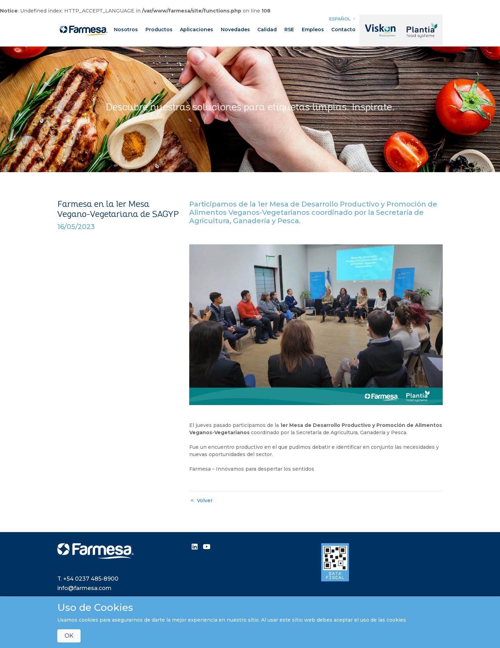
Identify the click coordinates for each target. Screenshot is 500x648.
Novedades (235, 29)
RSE (289, 29)
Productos (159, 29)
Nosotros (126, 29)
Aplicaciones (196, 29)
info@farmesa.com (84, 588)
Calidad (267, 29)
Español (343, 19)
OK (69, 635)
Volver (200, 500)
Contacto (343, 29)
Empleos (313, 29)
